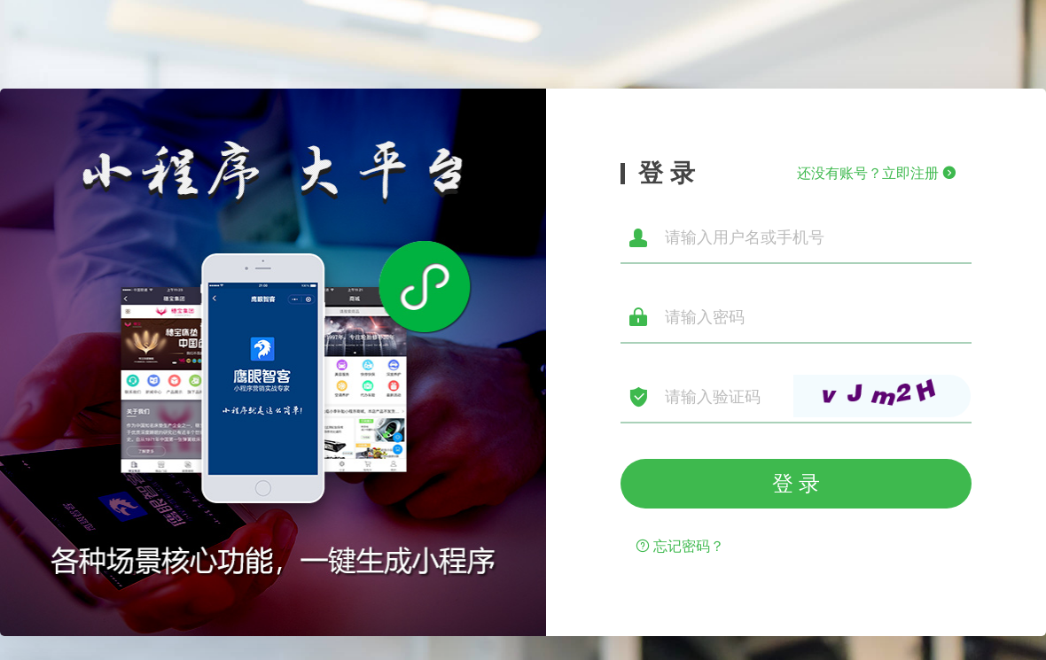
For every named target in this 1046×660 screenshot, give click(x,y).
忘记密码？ (680, 546)
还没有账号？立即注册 (876, 173)
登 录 (796, 483)
